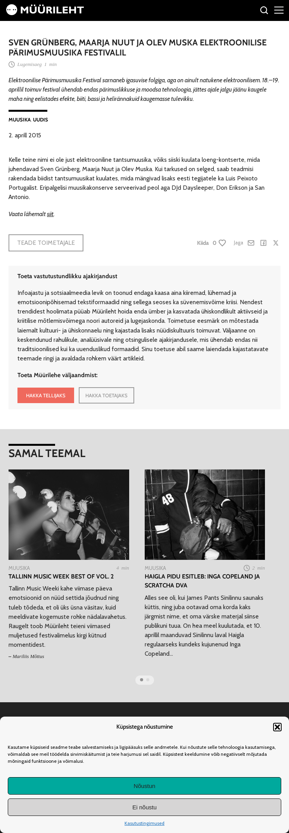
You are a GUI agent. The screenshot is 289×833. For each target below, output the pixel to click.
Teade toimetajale (46, 242)
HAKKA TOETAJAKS (106, 395)
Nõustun (145, 786)
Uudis (40, 119)
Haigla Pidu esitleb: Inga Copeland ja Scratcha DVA (202, 581)
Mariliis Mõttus (28, 656)
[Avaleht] (45, 13)
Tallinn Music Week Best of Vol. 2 (61, 576)
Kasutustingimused (144, 823)
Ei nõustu (144, 807)
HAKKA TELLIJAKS (46, 395)
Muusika (20, 119)
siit (50, 214)
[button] (277, 727)
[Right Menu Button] (279, 9)
